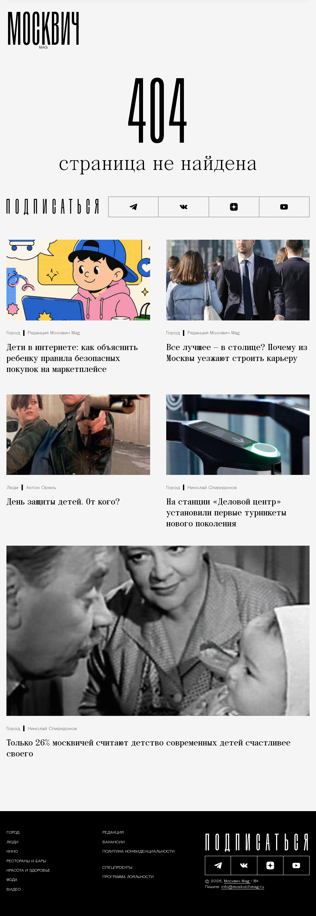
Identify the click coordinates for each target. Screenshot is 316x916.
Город (13, 333)
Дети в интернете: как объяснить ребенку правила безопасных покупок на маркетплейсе (72, 358)
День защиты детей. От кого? (63, 502)
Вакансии (113, 842)
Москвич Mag (237, 881)
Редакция (113, 833)
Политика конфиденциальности (138, 852)
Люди (12, 488)
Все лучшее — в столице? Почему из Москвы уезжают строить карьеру (236, 353)
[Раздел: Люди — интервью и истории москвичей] (12, 842)
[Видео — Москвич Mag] (13, 889)
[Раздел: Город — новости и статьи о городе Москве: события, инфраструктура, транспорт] (12, 832)
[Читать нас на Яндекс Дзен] (234, 207)
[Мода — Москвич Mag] (11, 880)
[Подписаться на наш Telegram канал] (133, 207)
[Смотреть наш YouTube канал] (284, 207)
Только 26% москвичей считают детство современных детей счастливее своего (148, 749)
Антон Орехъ (41, 488)
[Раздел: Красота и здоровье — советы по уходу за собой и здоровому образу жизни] (28, 870)
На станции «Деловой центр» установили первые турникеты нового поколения (226, 513)
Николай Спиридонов (212, 488)
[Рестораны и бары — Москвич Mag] (26, 861)
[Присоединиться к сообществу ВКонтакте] (183, 207)
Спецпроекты (117, 868)
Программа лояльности (128, 877)
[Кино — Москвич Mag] (12, 851)
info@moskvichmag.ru (242, 887)
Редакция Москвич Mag (54, 333)
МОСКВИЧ (43, 28)
